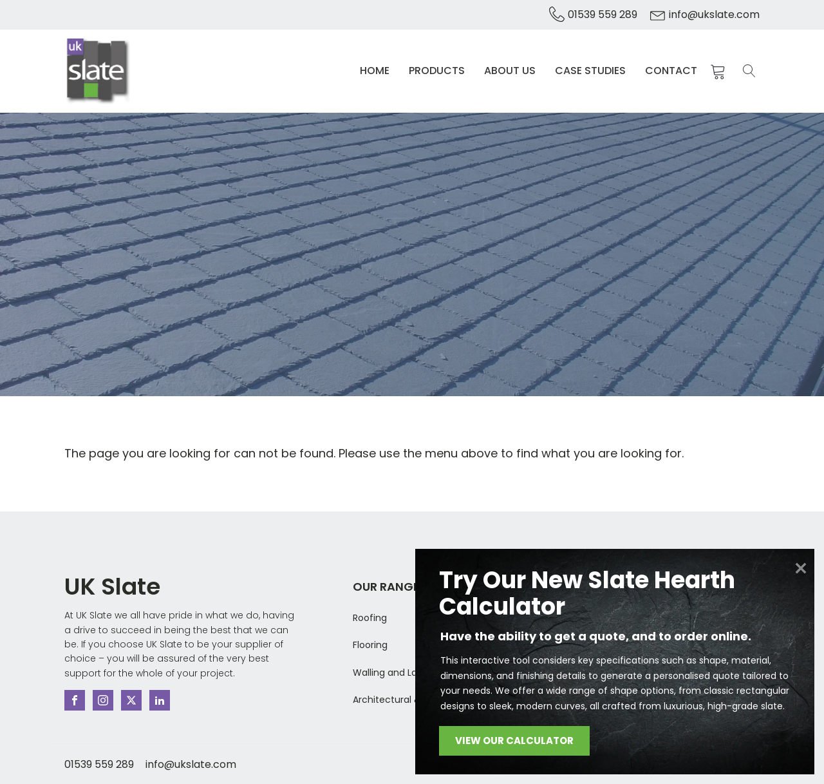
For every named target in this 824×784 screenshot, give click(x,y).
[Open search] (749, 71)
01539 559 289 (602, 14)
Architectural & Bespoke (407, 699)
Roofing (370, 617)
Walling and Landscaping (408, 672)
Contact (671, 70)
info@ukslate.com (714, 14)
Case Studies (590, 70)
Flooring (370, 644)
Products (437, 70)
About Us (510, 70)
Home (374, 70)
